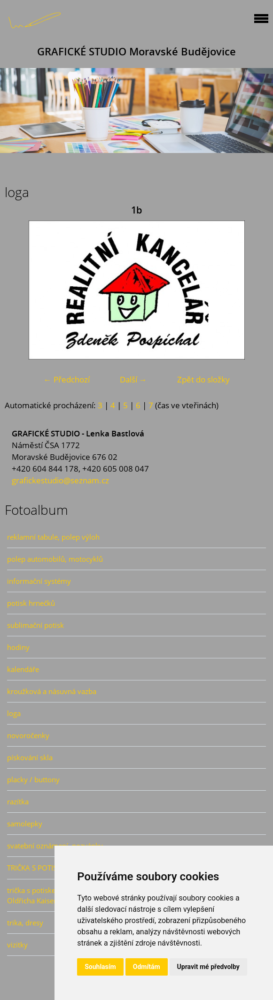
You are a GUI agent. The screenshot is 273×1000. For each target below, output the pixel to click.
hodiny (18, 647)
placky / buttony (33, 779)
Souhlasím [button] (100, 966)
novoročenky (28, 735)
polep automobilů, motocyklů (55, 559)
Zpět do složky (203, 379)
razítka (18, 801)
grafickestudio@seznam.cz (60, 480)
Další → (133, 379)
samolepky (24, 823)
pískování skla (30, 757)
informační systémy (39, 581)
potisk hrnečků (31, 603)
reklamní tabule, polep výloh (53, 537)
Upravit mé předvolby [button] (208, 966)
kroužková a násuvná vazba (51, 691)
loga (14, 713)
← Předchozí (67, 379)
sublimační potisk (35, 625)
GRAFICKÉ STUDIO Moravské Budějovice (136, 51)
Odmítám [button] (146, 966)
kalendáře (23, 669)
